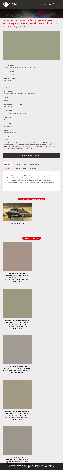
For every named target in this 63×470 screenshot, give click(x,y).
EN (44, 4)
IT (41, 4)
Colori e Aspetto (20, 163)
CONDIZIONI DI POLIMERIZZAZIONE (15, 168)
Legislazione (34, 163)
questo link (11, 466)
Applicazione (34, 168)
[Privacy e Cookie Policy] (8, 461)
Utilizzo (7, 163)
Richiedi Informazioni (31, 155)
